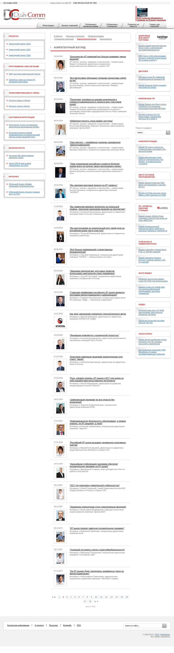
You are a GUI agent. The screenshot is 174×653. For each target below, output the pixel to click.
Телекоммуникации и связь (24, 93)
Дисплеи (143, 71)
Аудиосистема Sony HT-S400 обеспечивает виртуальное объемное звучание (151, 312)
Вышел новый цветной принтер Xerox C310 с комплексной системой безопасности (152, 48)
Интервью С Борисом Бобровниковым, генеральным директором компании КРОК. (93, 406)
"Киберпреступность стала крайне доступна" (91, 121)
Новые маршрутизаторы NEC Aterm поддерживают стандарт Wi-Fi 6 (152, 185)
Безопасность (17, 148)
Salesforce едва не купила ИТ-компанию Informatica (22, 81)
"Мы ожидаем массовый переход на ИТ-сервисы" (93, 185)
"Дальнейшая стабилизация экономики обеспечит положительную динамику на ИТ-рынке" (94, 465)
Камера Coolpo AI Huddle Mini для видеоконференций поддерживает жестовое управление (152, 290)
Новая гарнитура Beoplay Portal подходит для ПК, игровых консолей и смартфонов (153, 342)
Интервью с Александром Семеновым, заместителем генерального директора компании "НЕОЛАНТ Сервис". (94, 577)
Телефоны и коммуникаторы (148, 243)
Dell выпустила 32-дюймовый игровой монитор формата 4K (152, 78)
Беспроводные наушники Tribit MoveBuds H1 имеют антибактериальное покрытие (152, 352)
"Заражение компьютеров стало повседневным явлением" (98, 507)
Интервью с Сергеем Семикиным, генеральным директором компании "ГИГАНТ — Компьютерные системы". (96, 256)
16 (127, 597)
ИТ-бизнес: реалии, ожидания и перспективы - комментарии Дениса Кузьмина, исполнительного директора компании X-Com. (96, 171)
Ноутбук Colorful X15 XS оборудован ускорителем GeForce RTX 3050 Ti (150, 116)
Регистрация (48, 25)
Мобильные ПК (147, 98)
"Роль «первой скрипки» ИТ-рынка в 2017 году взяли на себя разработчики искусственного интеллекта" (97, 379)
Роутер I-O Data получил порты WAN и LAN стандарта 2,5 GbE (152, 194)
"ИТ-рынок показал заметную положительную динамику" (97, 528)
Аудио (142, 304)
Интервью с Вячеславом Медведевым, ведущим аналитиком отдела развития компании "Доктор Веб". (97, 511)
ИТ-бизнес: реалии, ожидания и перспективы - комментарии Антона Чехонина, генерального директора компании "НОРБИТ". (96, 190)
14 (117, 597)
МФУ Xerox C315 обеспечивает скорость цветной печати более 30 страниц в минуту (153, 58)
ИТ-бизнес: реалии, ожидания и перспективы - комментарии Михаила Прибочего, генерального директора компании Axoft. (97, 149)
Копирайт (67, 625)
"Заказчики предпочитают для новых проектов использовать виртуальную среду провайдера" (92, 272)
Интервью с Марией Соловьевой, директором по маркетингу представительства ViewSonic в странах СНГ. (97, 449)
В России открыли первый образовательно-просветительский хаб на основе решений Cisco (24, 135)
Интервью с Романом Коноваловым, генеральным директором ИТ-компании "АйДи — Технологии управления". (97, 299)
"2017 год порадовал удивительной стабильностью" (95, 485)
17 (85, 601)
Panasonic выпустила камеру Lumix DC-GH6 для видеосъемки (153, 280)
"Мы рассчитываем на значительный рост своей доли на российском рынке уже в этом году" (97, 229)
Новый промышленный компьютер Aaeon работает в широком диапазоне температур (153, 228)
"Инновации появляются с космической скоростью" (94, 335)
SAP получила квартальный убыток (24, 74)
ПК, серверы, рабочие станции (145, 208)
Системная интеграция (21, 117)
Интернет (14, 177)
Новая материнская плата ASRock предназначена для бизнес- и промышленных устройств (151, 160)
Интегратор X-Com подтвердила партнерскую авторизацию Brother (24, 126)
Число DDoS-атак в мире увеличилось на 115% (20, 164)
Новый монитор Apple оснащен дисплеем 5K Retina (152, 86)
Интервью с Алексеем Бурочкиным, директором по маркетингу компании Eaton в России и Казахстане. (97, 213)
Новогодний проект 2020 (20, 55)
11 (101, 597)
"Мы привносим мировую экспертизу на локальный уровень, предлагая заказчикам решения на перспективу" (97, 208)
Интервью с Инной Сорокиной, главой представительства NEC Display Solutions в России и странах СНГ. (97, 489)
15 (122, 597)
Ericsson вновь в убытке (19, 100)
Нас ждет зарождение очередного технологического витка (98, 314)
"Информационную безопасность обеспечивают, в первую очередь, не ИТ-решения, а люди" (98, 422)
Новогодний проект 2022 (20, 44)
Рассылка (53, 625)
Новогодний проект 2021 (20, 49)
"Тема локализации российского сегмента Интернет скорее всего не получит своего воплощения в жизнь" (95, 165)
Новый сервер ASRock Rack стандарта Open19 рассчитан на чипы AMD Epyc (153, 218)
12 (106, 597)
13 (111, 597)
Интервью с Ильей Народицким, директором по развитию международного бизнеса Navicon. (95, 384)
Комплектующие (148, 141)
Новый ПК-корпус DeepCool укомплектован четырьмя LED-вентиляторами (152, 149)
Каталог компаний (70, 25)
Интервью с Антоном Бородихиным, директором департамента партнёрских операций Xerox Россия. (98, 339)
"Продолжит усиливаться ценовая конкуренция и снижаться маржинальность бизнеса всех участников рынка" (95, 102)
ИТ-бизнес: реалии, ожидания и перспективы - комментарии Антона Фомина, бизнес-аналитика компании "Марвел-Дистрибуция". (96, 85)
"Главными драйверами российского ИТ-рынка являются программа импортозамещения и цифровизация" (97, 293)
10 (96, 597)
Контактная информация (18, 625)
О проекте (39, 625)
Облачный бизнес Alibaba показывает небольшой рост (21, 185)
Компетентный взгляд (69, 47)
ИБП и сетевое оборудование (147, 176)
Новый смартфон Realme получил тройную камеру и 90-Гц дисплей (152, 260)
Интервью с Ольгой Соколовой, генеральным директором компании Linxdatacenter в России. (95, 277)
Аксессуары (145, 334)
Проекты (13, 36)
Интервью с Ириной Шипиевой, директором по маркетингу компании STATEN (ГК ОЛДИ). (96, 318)
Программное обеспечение (24, 66)
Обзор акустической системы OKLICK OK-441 (151, 322)
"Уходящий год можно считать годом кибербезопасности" (97, 550)
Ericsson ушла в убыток (19, 106)
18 (90, 601)
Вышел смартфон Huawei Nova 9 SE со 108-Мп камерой (152, 251)
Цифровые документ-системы (144, 38)
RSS (79, 625)
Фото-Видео (145, 273)
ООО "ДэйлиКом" (162, 634)
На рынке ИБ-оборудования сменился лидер (21, 156)
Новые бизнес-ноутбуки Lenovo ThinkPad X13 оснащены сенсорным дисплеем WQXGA (152, 106)
